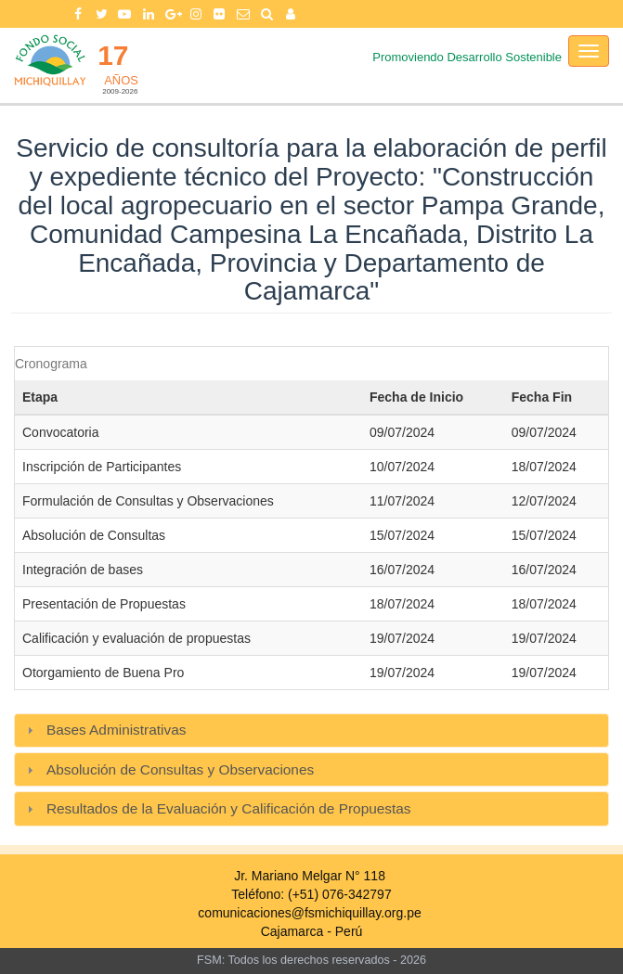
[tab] (311, 730)
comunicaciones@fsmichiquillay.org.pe (309, 912)
